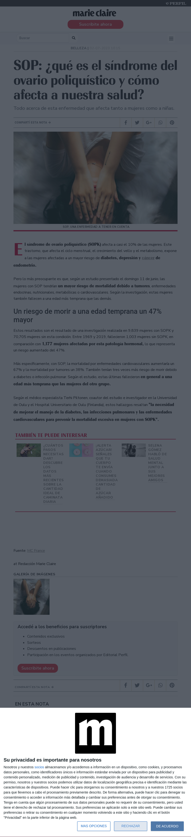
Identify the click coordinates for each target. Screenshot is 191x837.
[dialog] (95, 772)
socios (39, 767)
